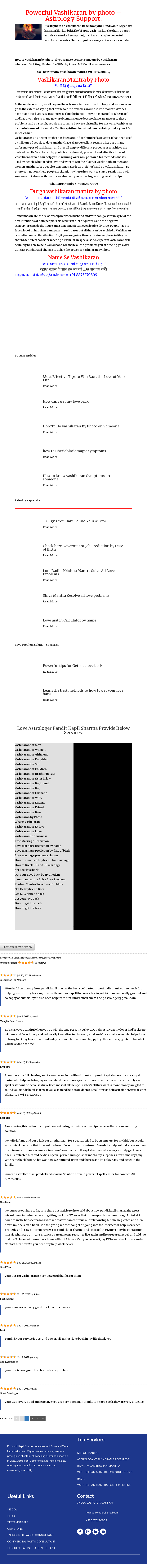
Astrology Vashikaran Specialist (103, 1459)
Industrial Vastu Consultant (30, 1535)
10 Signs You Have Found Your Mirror (74, 521)
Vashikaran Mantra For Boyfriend (104, 1484)
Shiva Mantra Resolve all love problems (76, 595)
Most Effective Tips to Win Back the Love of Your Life (84, 378)
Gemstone (15, 1528)
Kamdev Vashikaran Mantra (98, 1465)
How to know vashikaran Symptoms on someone (76, 477)
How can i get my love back (66, 401)
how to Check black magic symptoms (74, 451)
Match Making (88, 1452)
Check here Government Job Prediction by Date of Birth (83, 548)
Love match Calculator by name (69, 620)
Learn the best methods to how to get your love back (83, 692)
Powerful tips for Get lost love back (72, 665)
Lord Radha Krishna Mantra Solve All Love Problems (79, 572)
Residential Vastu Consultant (31, 1548)
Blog (11, 1515)
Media (12, 1509)
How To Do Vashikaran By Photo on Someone (81, 426)
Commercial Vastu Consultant (31, 1541)
